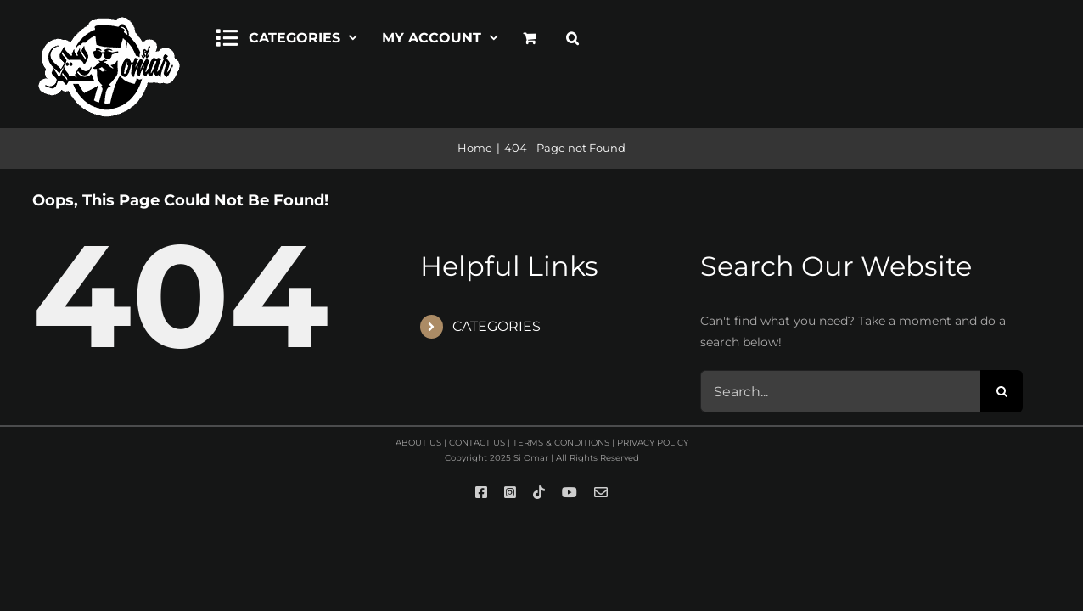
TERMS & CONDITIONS (561, 442)
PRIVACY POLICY (652, 442)
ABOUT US (418, 442)
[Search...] (840, 391)
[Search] (1001, 391)
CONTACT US (477, 442)
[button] (572, 35)
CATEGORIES (496, 326)
